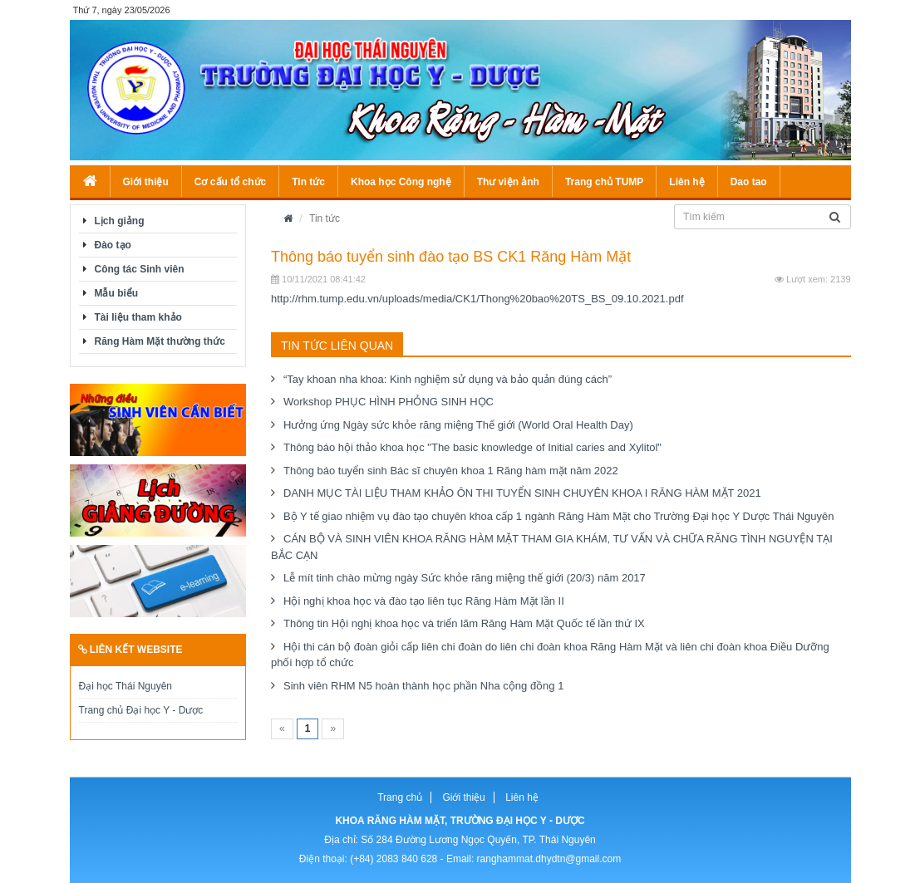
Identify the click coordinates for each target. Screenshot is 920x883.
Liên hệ (686, 182)
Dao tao (749, 182)
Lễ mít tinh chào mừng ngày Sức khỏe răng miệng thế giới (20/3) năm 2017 (464, 577)
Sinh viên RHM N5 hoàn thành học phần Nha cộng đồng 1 (423, 685)
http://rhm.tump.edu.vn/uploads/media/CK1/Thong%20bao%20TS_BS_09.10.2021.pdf (477, 298)
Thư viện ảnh (508, 182)
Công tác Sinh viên (139, 269)
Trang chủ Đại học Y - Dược (141, 710)
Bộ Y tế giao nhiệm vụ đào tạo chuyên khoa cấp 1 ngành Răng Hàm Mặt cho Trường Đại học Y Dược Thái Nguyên (558, 516)
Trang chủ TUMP (604, 182)
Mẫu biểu (117, 293)
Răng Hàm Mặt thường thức (160, 341)
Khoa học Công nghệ (401, 182)
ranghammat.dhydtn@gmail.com (549, 859)
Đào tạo (113, 245)
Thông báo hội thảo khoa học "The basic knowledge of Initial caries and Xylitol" (472, 447)
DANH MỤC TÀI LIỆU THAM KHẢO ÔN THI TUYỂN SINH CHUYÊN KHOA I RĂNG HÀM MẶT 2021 (522, 493)
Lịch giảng (120, 221)
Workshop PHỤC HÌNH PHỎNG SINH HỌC (388, 401)
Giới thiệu (146, 182)
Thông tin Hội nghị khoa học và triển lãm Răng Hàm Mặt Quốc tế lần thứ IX (464, 623)
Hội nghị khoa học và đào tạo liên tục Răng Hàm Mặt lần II (423, 601)
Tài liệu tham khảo (138, 317)
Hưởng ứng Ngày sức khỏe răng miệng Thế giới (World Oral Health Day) (458, 425)
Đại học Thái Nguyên (126, 686)
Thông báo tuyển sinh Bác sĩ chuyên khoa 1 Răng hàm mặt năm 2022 (450, 470)
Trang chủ (399, 797)
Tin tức (308, 182)
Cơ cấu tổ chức (230, 182)
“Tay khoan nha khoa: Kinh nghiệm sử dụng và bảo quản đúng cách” (447, 379)
